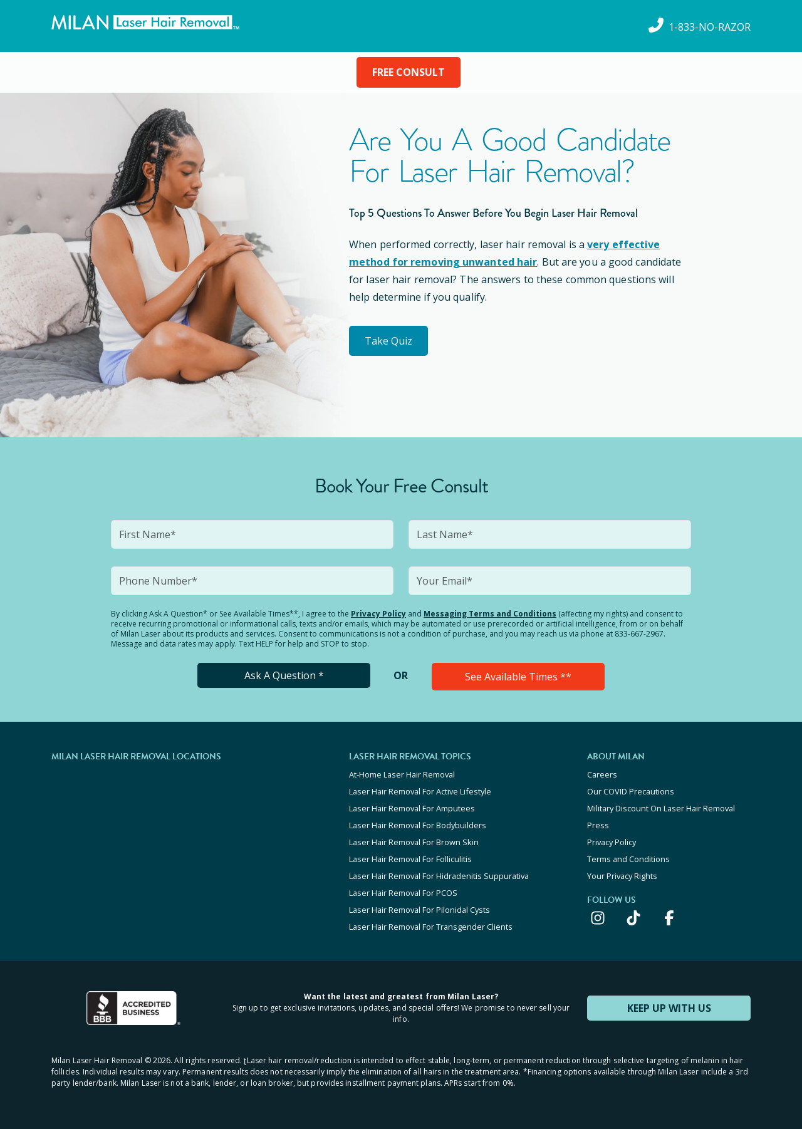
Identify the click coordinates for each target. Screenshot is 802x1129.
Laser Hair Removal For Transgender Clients (431, 926)
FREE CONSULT (408, 72)
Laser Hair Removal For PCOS (403, 892)
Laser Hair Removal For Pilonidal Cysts (419, 909)
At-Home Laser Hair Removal (402, 774)
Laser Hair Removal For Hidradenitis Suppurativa (439, 876)
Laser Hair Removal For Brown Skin (414, 842)
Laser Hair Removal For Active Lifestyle (420, 791)
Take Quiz (388, 341)
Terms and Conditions (628, 859)
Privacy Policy (378, 613)
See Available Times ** (518, 677)
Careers (602, 774)
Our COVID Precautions (630, 791)
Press (598, 825)
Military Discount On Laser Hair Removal (661, 808)
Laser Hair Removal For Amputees (412, 808)
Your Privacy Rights (622, 876)
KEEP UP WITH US (669, 1008)
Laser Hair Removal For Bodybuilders (417, 825)
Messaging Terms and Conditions (490, 613)
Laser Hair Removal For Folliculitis (410, 859)
